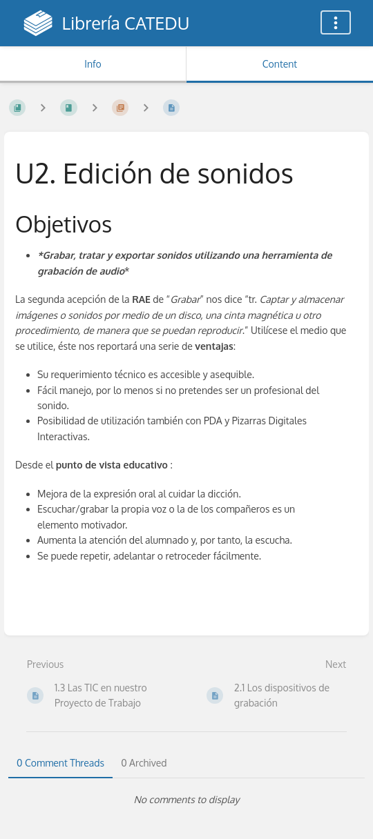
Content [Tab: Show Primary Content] (279, 64)
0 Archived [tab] (143, 763)
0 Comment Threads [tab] (60, 763)
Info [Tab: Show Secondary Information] (93, 64)
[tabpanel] (186, 799)
